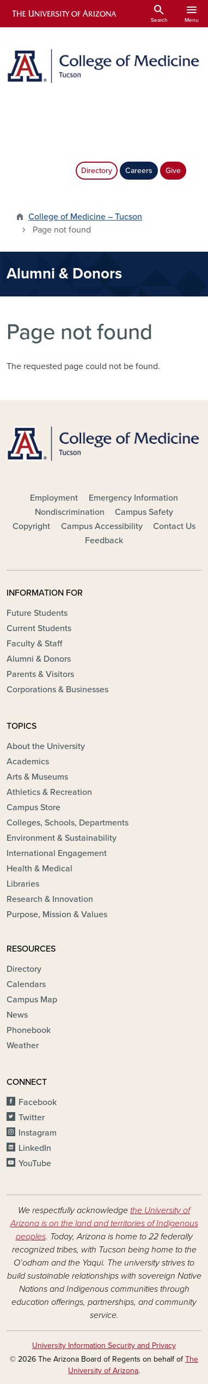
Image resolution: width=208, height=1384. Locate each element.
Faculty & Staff (34, 643)
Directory (96, 170)
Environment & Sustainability (62, 838)
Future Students (37, 613)
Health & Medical (39, 868)
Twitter (32, 1117)
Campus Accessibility (102, 526)
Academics (28, 761)
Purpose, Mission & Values (57, 914)
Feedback (104, 540)
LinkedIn (35, 1148)
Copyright (31, 526)
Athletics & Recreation (49, 792)
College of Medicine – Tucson (85, 216)
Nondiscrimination (70, 512)
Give (173, 170)
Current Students (39, 628)
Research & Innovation (50, 899)
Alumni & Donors (39, 659)
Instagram (38, 1132)
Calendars (26, 984)
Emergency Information (133, 497)
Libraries (23, 883)
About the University (46, 746)
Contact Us (174, 526)
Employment (54, 497)
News (17, 1014)
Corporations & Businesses (57, 689)
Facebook (38, 1102)
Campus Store (33, 807)
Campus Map (32, 999)
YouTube (35, 1163)
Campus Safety (144, 512)
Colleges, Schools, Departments (68, 822)
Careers (138, 170)
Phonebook (29, 1030)
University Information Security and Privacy (104, 1345)
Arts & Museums (37, 776)
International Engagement (57, 853)
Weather (23, 1045)
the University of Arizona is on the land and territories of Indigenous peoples (104, 1223)
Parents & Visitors (40, 674)
